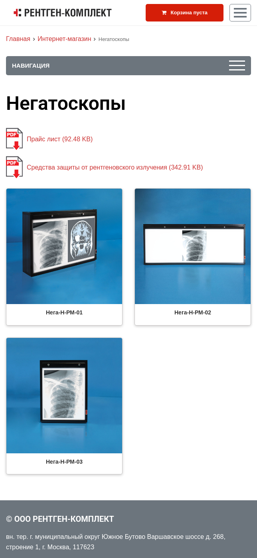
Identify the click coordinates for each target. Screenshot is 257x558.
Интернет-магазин (64, 38)
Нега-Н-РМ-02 (192, 312)
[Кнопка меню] (240, 12)
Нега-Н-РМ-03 (64, 461)
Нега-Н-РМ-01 (64, 312)
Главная (18, 38)
